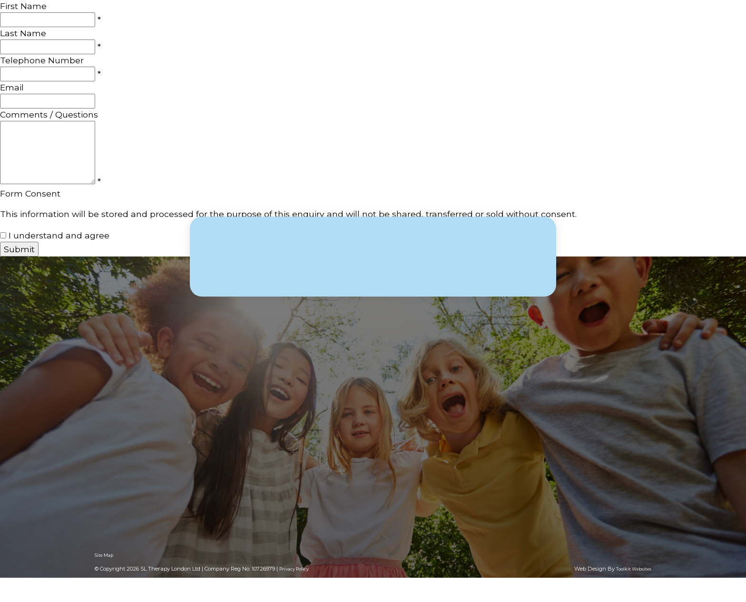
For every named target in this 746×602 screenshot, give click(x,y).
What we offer (432, 28)
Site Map (104, 555)
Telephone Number (42, 60)
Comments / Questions (49, 114)
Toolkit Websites (633, 569)
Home (320, 28)
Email (12, 87)
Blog (594, 28)
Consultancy (502, 28)
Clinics (556, 28)
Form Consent (30, 193)
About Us (367, 28)
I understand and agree (59, 235)
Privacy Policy (294, 569)
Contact (634, 28)
